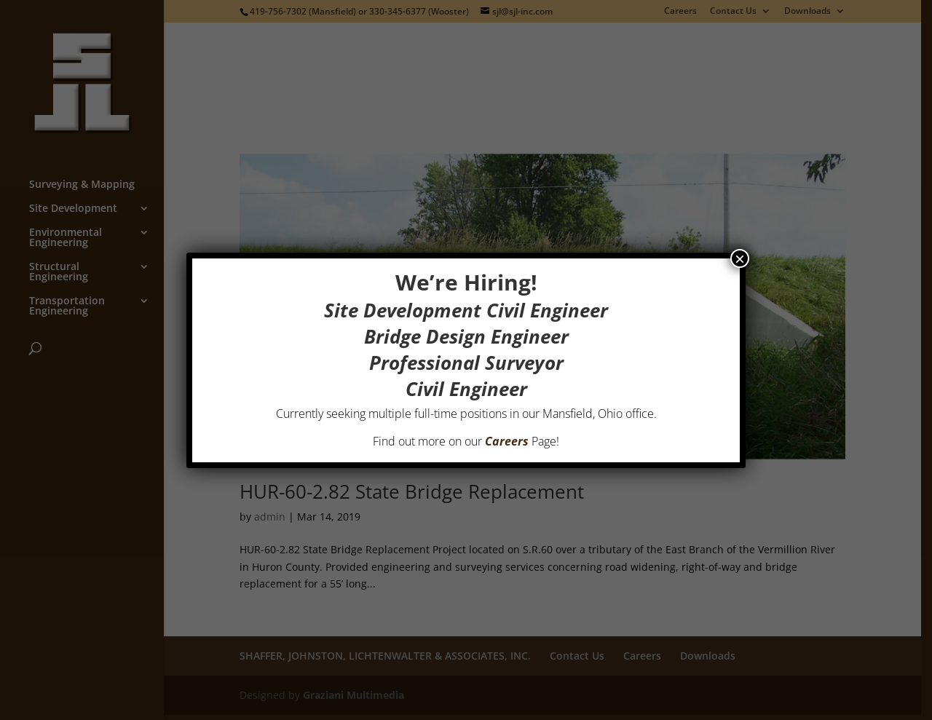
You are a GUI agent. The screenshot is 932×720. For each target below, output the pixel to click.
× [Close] (740, 258)
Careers (507, 441)
